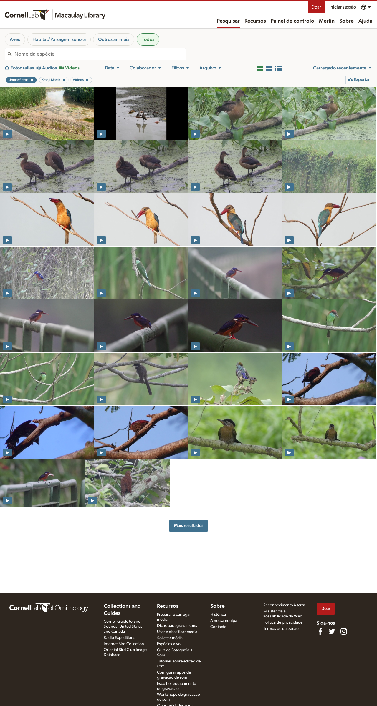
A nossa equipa (223, 621)
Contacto (218, 627)
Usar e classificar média (177, 632)
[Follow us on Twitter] (331, 631)
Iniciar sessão (342, 7)
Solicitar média (170, 638)
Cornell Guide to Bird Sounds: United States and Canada (123, 627)
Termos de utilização (281, 629)
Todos (148, 39)
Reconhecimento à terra (284, 605)
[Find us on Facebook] (320, 631)
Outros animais (113, 39)
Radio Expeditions (119, 638)
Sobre (346, 21)
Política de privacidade (282, 622)
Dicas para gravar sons (177, 626)
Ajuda (365, 21)
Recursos (255, 21)
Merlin (327, 21)
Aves (15, 39)
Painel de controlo (292, 21)
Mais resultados (188, 525)
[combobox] (100, 54)
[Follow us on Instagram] (343, 631)
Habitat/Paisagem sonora (59, 39)
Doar (316, 7)
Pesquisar (228, 21)
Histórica (218, 614)
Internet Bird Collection (124, 644)
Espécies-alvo (169, 644)
